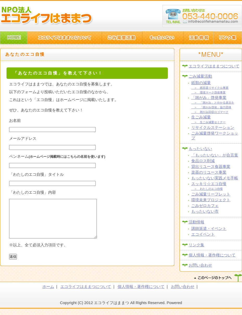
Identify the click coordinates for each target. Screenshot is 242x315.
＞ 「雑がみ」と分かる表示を (212, 102)
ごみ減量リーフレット (210, 194)
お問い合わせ (200, 265)
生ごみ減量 (201, 117)
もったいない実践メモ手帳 (214, 178)
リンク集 (196, 245)
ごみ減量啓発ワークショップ (214, 135)
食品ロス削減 (203, 161)
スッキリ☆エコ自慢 (208, 183)
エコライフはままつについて (214, 66)
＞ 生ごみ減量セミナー (208, 122)
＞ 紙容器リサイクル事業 (209, 87)
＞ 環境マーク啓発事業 (208, 92)
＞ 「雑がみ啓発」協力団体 (211, 107)
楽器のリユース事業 (208, 172)
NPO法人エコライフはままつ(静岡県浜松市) (47, 16)
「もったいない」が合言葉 (214, 155)
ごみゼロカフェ (205, 205)
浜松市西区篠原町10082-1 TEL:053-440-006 (202, 16)
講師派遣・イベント (208, 228)
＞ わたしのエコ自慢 (207, 188)
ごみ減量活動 (200, 76)
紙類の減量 (201, 82)
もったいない (200, 148)
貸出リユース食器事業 (210, 166)
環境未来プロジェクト (210, 200)
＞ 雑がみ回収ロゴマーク (209, 112)
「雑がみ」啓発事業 (208, 97)
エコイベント (203, 234)
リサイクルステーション (212, 127)
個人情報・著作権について (212, 255)
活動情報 (196, 222)
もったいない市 (205, 211)
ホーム (48, 293)
